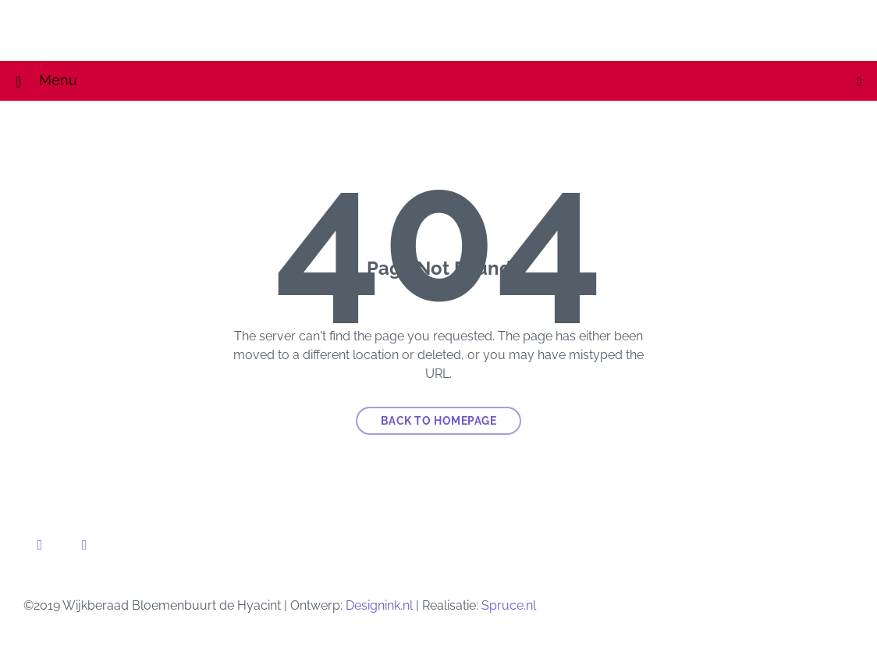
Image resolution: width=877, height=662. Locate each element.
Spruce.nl (508, 605)
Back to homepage (439, 421)
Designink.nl (379, 605)
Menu (450, 80)
